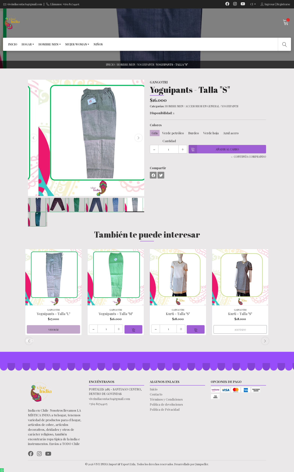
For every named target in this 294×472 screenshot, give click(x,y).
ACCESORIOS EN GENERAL (202, 106)
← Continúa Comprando (248, 156)
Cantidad (169, 141)
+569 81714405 (98, 403)
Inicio (110, 64)
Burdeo (193, 133)
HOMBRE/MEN (48, 44)
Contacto (156, 394)
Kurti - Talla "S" (178, 313)
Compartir (158, 168)
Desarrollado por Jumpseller (191, 463)
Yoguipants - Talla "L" (53, 313)
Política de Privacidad (165, 409)
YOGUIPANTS (145, 64)
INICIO (12, 44)
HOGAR (27, 44)
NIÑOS (98, 44)
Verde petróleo (173, 133)
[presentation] (33, 138)
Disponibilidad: (161, 113)
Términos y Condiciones (166, 399)
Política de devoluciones (166, 404)
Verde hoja (211, 133)
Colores (156, 125)
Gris (155, 133)
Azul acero (230, 133)
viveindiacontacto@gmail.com (24, 4)
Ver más (53, 329)
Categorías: (157, 106)
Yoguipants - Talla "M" (116, 313)
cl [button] (252, 4)
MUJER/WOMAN (76, 44)
